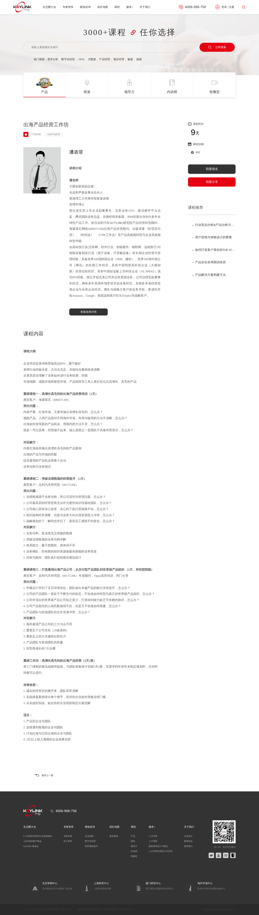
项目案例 (113, 836)
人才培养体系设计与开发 (160, 851)
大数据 (92, 59)
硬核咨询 (85, 7)
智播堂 (134, 856)
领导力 (134, 846)
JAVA (81, 59)
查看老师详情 (88, 311)
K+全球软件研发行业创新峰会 (37, 836)
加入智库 (67, 841)
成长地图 (102, 7)
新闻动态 (188, 841)
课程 (117, 7)
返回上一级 (48, 775)
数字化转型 (68, 59)
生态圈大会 (49, 7)
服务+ (129, 7)
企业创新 (89, 836)
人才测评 (153, 841)
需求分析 (52, 59)
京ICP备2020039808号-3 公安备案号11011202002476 (106, 909)
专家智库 (68, 7)
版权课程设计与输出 (158, 846)
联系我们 (188, 846)
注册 (231, 7)
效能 (139, 59)
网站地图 (218, 909)
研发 (133, 841)
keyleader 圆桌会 (31, 846)
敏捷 (130, 59)
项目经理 (118, 59)
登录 (224, 7)
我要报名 (212, 169)
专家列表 (67, 836)
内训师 (134, 851)
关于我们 (145, 7)
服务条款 (207, 909)
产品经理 (104, 59)
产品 (133, 836)
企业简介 (188, 836)
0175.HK (116, 223)
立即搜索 (217, 47)
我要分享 (212, 182)
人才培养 (153, 836)
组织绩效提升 (91, 846)
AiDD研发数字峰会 (32, 841)
